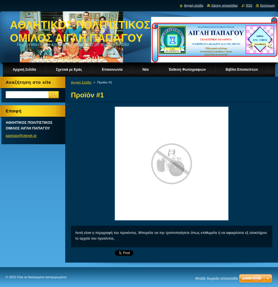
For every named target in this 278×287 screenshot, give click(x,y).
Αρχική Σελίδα (81, 82)
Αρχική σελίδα (193, 5)
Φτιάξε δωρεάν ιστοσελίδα (216, 278)
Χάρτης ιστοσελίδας (224, 5)
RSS (249, 5)
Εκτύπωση (267, 5)
